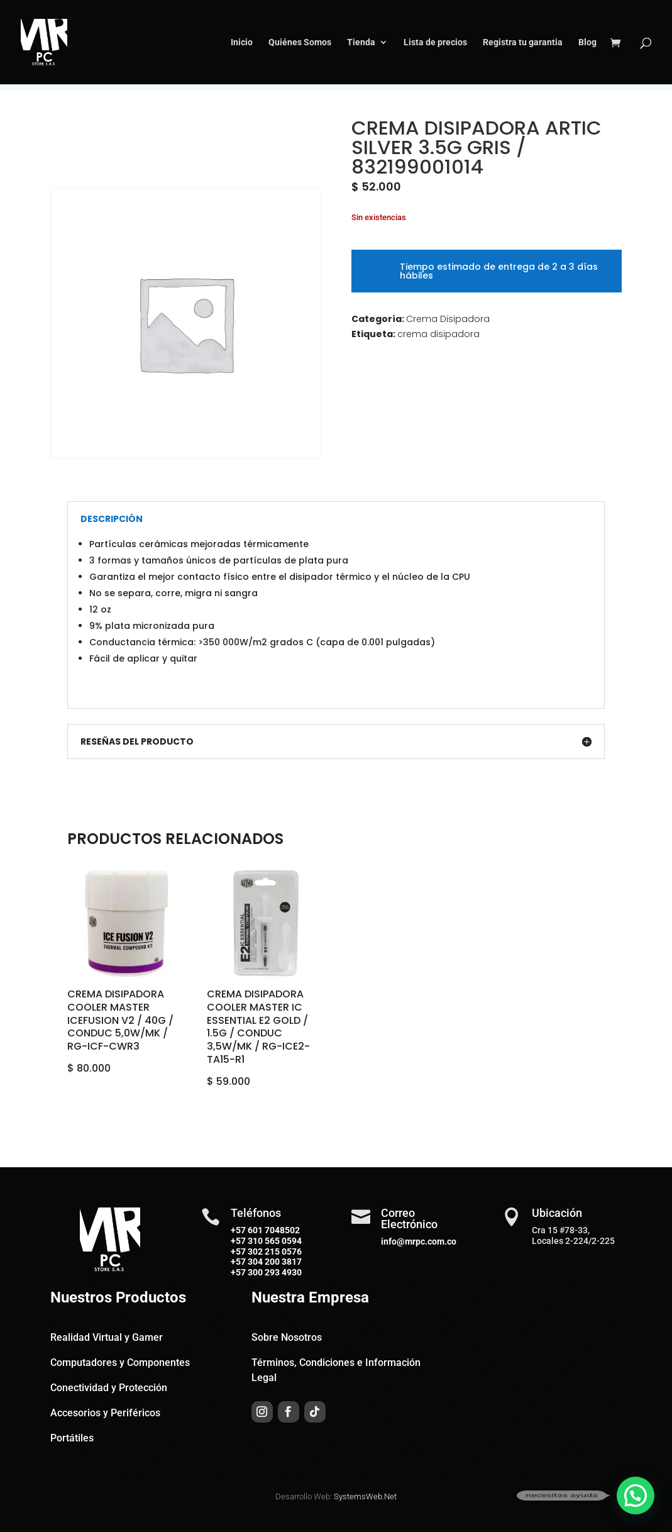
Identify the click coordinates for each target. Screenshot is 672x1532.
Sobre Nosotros (286, 1337)
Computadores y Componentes (120, 1362)
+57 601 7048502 (265, 1230)
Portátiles (72, 1438)
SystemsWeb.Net (365, 1496)
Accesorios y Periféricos (105, 1413)
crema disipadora (438, 334)
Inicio (242, 42)
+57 (238, 1241)
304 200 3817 (274, 1262)
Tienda (361, 42)
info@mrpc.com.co (418, 1241)
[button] (635, 1495)
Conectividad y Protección (108, 1388)
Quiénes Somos (299, 42)
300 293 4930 (274, 1272)
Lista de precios (435, 42)
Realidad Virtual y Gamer (106, 1337)
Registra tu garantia (523, 42)
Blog (587, 42)
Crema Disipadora (448, 319)
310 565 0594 (274, 1241)
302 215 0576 (274, 1251)
